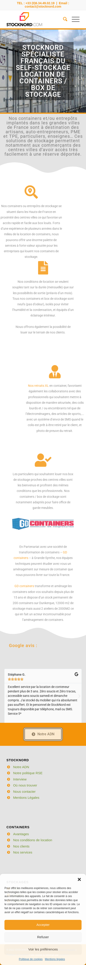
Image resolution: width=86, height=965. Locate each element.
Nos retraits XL (73, 385)
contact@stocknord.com (43, 6)
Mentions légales (55, 959)
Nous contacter (24, 791)
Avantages (21, 834)
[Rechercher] (63, 19)
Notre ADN (21, 767)
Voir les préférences (43, 949)
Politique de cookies (31, 959)
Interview (20, 779)
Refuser (43, 937)
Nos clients (21, 846)
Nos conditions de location (32, 840)
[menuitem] (63, 19)
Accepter (42, 925)
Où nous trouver (25, 785)
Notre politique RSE (28, 773)
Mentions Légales (26, 797)
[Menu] (73, 19)
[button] (79, 879)
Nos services (22, 852)
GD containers (24, 629)
